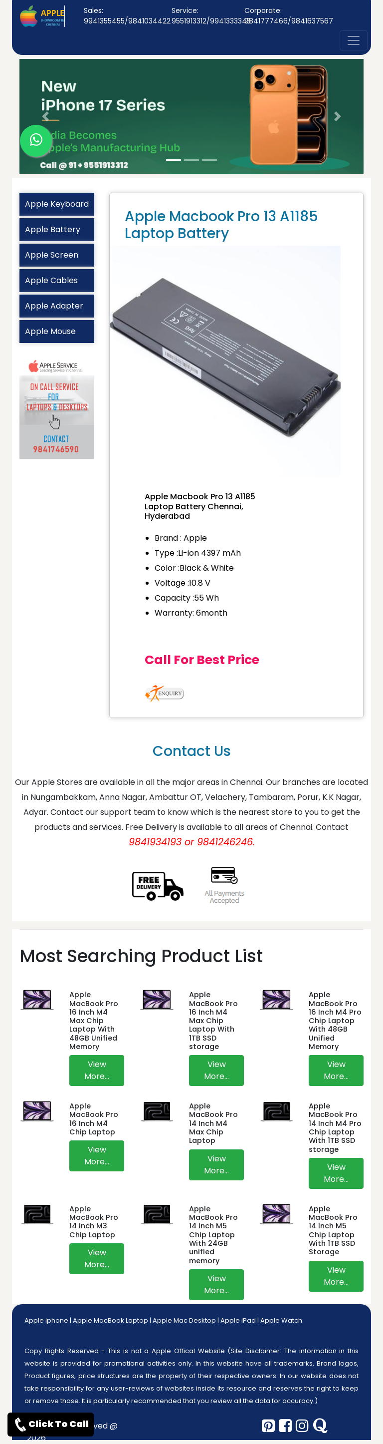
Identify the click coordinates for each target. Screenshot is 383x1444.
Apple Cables (51, 280)
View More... (96, 1070)
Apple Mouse (50, 331)
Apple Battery (52, 229)
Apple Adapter (54, 306)
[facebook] (285, 1426)
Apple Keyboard (57, 204)
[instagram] (302, 1426)
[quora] (320, 1426)
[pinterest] (268, 1426)
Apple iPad (238, 1320)
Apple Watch (281, 1320)
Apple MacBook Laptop (110, 1320)
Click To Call (50, 1425)
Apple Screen (51, 255)
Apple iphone (46, 1320)
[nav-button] (354, 40)
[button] (45, 116)
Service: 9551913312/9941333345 (211, 15)
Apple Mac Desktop (184, 1320)
